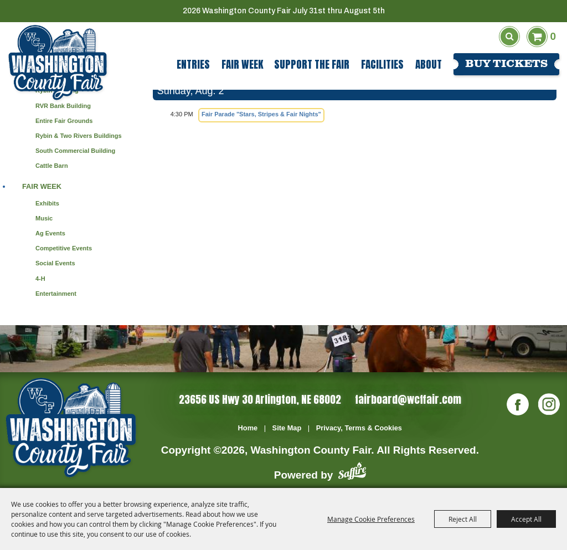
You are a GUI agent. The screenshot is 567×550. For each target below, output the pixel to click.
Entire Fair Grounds (63, 120)
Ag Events (50, 233)
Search (509, 36)
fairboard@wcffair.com (408, 399)
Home (248, 428)
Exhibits (47, 203)
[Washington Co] (71, 427)
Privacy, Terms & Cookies (359, 428)
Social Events (55, 263)
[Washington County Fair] (57, 63)
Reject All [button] (463, 519)
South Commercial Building (75, 150)
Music (44, 218)
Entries (193, 64)
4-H (40, 278)
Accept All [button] (526, 519)
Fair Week (242, 64)
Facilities (382, 64)
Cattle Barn (51, 165)
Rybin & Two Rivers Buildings (78, 135)
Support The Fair (311, 64)
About (428, 64)
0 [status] (553, 36)
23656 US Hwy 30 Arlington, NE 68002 (260, 399)
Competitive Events (63, 248)
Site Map (287, 428)
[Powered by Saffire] (352, 473)
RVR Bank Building (63, 105)
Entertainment (55, 293)
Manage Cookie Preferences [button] (371, 519)
